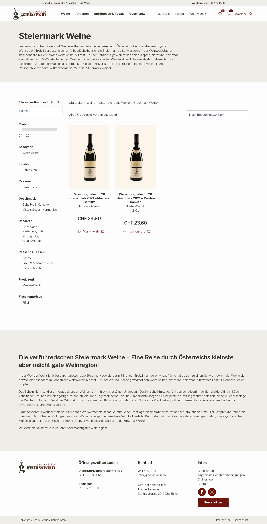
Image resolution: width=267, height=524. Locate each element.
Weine (65, 13)
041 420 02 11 (217, 3)
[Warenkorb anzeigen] (229, 13)
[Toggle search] (251, 14)
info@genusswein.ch (152, 475)
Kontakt (203, 484)
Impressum (223, 519)
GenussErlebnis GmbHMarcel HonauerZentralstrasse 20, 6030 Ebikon (158, 489)
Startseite (76, 102)
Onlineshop (205, 479)
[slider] (20, 129)
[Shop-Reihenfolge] (217, 114)
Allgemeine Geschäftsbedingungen (221, 475)
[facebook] (202, 492)
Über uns (164, 13)
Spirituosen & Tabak (109, 13)
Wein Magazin (198, 13)
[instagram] (212, 492)
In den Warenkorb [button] (86, 231)
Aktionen (82, 13)
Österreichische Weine (114, 102)
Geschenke (137, 13)
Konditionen (206, 471)
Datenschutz (240, 519)
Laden (179, 13)
